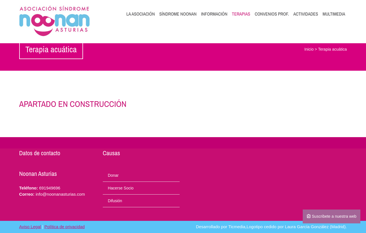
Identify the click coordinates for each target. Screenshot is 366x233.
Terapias (241, 14)
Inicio (309, 49)
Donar (113, 175)
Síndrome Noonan (178, 14)
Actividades (305, 14)
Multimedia (334, 14)
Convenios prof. (272, 14)
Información (214, 14)
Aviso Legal (30, 226)
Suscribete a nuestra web (331, 216)
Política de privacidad (64, 226)
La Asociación (141, 14)
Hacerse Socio (121, 188)
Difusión (115, 201)
